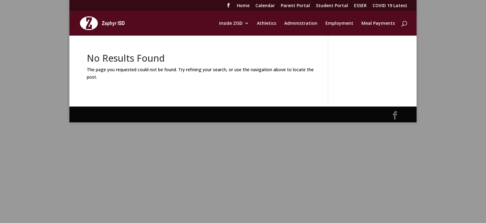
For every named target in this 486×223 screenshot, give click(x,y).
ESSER (360, 5)
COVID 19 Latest (390, 5)
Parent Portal (295, 5)
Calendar (265, 5)
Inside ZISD (231, 23)
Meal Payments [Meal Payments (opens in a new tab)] (378, 23)
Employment (339, 23)
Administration (300, 23)
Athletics (266, 23)
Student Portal (332, 5)
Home (243, 5)
